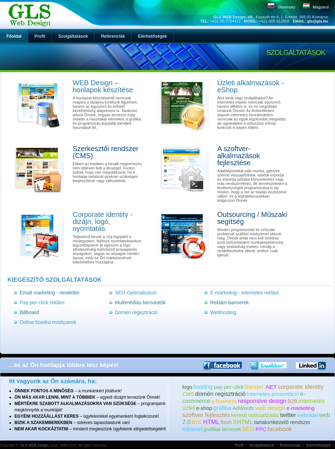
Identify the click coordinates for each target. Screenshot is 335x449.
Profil (238, 445)
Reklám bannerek (229, 302)
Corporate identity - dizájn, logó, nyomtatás (103, 221)
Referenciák (290, 445)
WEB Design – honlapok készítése (103, 86)
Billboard (29, 312)
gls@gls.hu (317, 21)
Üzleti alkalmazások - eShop (250, 86)
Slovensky (286, 7)
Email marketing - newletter (50, 292)
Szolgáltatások (261, 445)
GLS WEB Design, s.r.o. (39, 445)
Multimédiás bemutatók (140, 302)
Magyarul (321, 7)
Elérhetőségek (318, 445)
